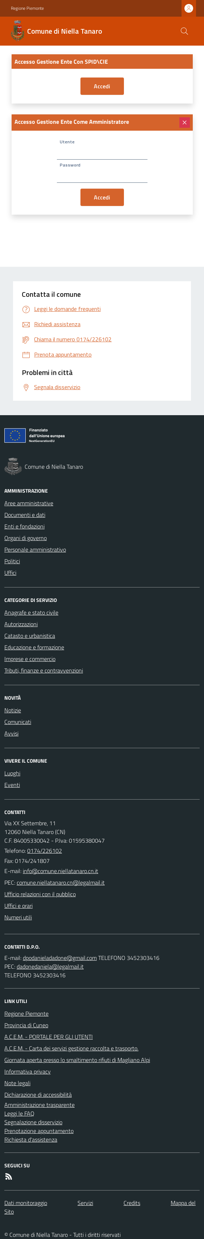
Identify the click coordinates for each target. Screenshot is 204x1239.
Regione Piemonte (27, 8)
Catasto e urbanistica (29, 635)
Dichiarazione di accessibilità (38, 1094)
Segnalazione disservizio (33, 1122)
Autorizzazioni (21, 624)
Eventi (12, 784)
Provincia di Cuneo (26, 1025)
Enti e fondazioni (24, 526)
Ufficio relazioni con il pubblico (40, 894)
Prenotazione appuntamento (39, 1130)
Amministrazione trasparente (39, 1104)
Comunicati (17, 721)
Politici (12, 561)
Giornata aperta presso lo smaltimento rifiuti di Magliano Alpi (77, 1059)
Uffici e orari (18, 905)
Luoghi (12, 773)
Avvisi (11, 733)
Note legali (17, 1083)
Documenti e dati (24, 514)
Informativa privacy (27, 1071)
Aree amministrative (28, 503)
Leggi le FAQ (19, 1113)
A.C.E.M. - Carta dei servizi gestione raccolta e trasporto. (71, 1048)
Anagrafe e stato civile (31, 612)
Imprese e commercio (29, 658)
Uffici (10, 572)
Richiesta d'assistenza (30, 1139)
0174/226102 (44, 850)
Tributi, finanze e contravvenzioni (43, 670)
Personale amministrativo (35, 549)
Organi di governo (25, 538)
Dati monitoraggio (25, 1202)
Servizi (85, 1202)
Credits (132, 1202)
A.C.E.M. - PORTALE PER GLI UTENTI (48, 1036)
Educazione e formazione (34, 647)
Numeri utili (18, 917)
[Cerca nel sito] (184, 31)
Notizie (12, 710)
